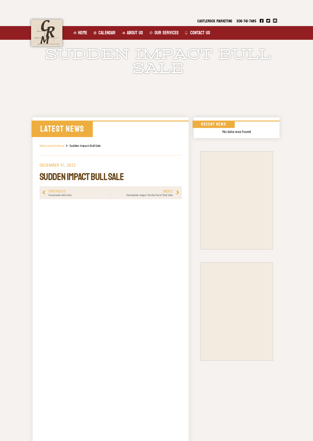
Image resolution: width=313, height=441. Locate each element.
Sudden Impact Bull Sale (158, 61)
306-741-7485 (246, 21)
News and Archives (52, 146)
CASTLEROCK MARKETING (214, 21)
